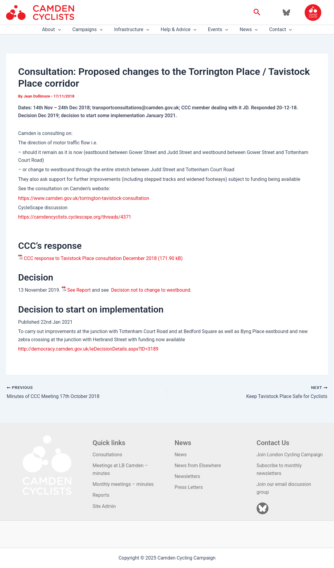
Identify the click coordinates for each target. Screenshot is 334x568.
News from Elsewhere (198, 465)
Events (216, 29)
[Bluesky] (286, 12)
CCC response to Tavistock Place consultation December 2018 (91, 258)
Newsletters (187, 476)
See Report (79, 290)
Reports (100, 495)
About (56, 29)
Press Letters (189, 487)
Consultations (107, 454)
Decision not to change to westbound (151, 290)
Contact (275, 29)
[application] (63, 29)
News (245, 29)
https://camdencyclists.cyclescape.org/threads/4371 (75, 217)
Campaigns (91, 29)
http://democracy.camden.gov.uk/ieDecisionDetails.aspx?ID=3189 (89, 349)
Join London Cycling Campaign (290, 454)
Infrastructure (133, 29)
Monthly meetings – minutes (123, 484)
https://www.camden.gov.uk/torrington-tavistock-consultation (84, 198)
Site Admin (104, 506)
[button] (257, 12)
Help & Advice (178, 29)
